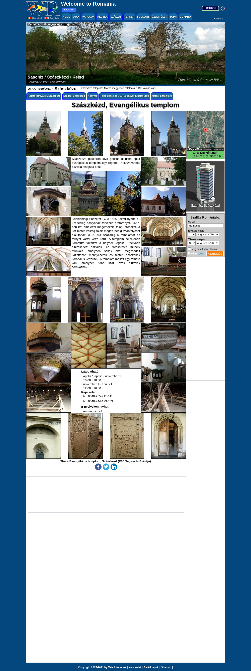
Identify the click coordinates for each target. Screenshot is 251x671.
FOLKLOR (143, 16)
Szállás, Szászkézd (74, 96)
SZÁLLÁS (116, 16)
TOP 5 (173, 16)
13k (69, 9)
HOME (66, 16)
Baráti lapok (150, 667)
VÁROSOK (88, 16)
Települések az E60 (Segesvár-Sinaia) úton (124, 96)
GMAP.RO (185, 16)
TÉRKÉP (129, 16)
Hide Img (218, 18)
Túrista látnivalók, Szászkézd (43, 96)
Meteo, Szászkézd (162, 96)
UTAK (76, 16)
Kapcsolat (134, 667)
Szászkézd (64, 88)
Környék (93, 96)
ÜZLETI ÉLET (159, 16)
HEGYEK (102, 16)
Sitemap (166, 667)
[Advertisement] (206, 320)
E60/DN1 (45, 88)
